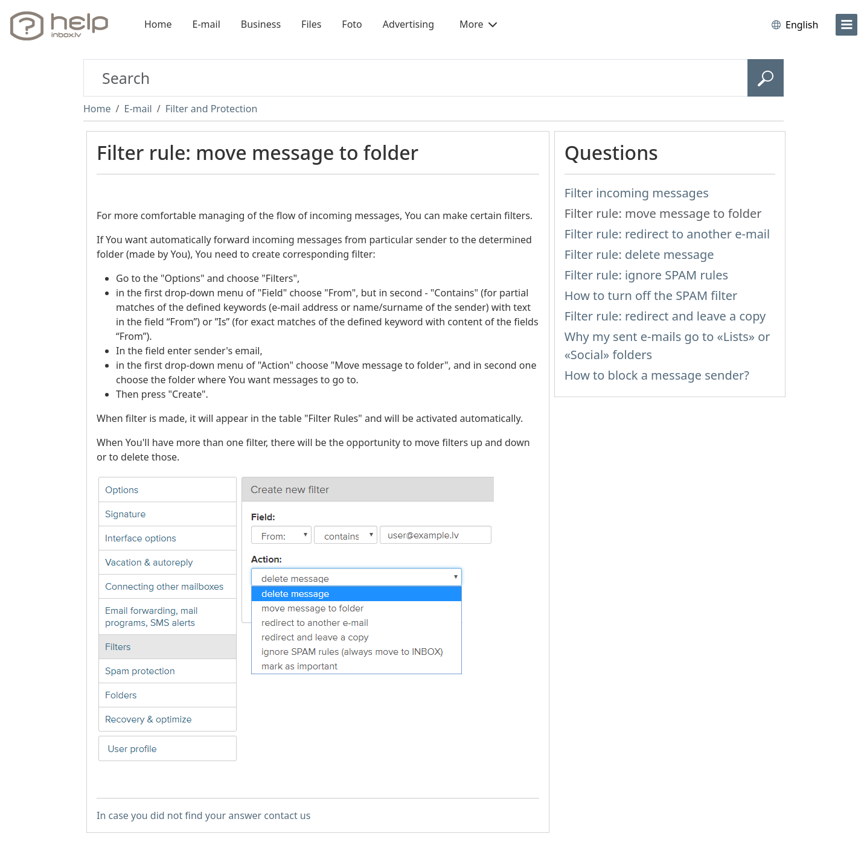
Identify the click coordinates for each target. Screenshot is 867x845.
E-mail (206, 24)
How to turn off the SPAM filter (651, 295)
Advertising (408, 24)
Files (311, 24)
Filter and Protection (211, 108)
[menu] (846, 25)
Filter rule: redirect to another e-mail (667, 234)
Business (261, 24)
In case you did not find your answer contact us (203, 815)
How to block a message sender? (657, 375)
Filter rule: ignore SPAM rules (646, 275)
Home (158, 24)
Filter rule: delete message (639, 254)
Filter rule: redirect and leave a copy (665, 316)
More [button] (478, 24)
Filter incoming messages (637, 193)
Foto (352, 24)
